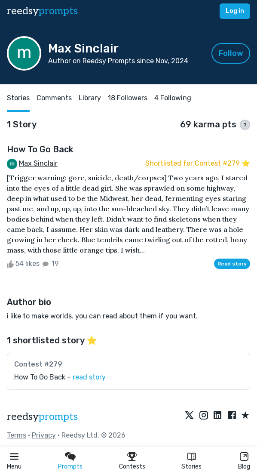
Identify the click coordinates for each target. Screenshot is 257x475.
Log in (235, 11)
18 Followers (127, 98)
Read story (232, 264)
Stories (191, 466)
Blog (244, 466)
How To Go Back (40, 149)
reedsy (42, 416)
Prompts (70, 466)
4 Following (172, 98)
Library (90, 98)
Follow (231, 53)
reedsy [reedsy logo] (42, 11)
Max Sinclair (38, 163)
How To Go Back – (60, 377)
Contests (132, 466)
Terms (16, 435)
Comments (54, 98)
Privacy (44, 435)
